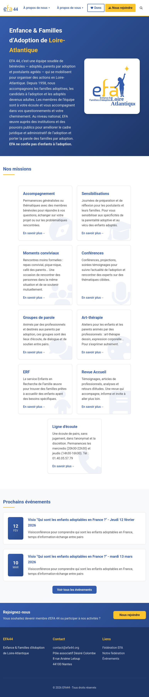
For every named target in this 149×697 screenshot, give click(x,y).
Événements (110, 658)
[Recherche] (141, 8)
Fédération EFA (112, 647)
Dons (95, 8)
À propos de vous (70, 8)
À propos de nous (36, 8)
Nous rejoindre (120, 8)
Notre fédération (113, 653)
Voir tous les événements (74, 590)
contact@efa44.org (66, 647)
